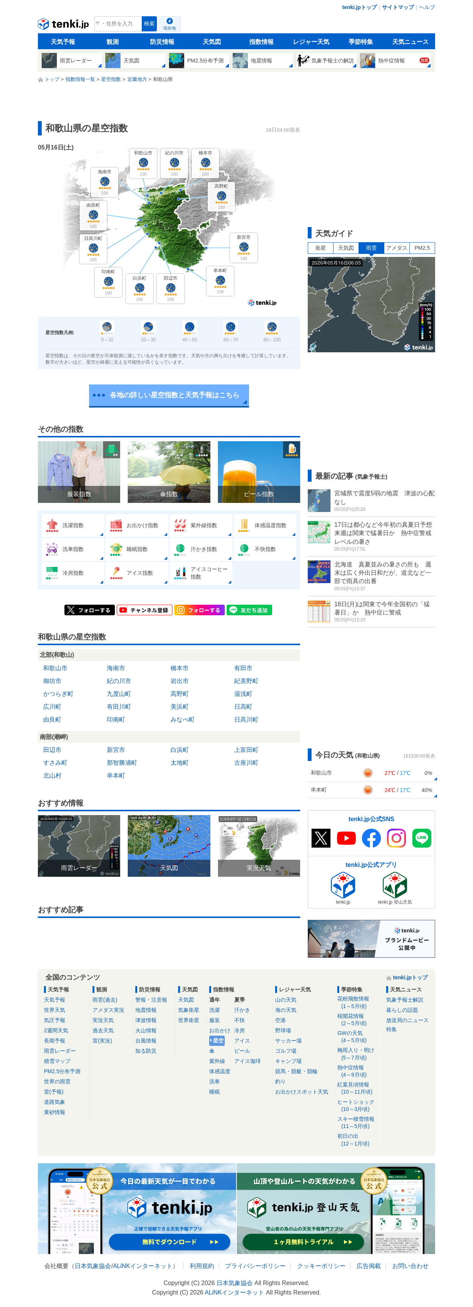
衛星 (320, 248)
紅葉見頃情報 (359, 1088)
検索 (149, 23)
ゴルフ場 (285, 1051)
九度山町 (119, 694)
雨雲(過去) (104, 1000)
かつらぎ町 (58, 694)
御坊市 (52, 681)
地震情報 (146, 1010)
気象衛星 (188, 1010)
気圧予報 (54, 1020)
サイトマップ (398, 7)
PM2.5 (422, 248)
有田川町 (119, 706)
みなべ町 (183, 719)
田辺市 (52, 750)
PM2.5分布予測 (62, 1071)
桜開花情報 (359, 1020)
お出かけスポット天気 (301, 1092)
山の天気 (285, 1000)
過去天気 (103, 1030)
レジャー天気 (311, 42)
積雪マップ (57, 1061)
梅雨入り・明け (359, 1054)
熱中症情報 (359, 1071)
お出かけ (219, 1030)
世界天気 (54, 1010)
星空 (218, 1041)
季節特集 (361, 42)
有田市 (243, 668)
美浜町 (180, 706)
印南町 (116, 719)
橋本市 (180, 668)
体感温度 (219, 1071)
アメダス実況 (108, 1010)
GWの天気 (359, 1037)
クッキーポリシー (321, 1266)
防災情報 (162, 42)
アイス (242, 1041)
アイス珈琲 (247, 1061)
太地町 (180, 762)
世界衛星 (188, 1020)
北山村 (52, 775)
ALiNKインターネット (142, 1266)
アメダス (396, 248)
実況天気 (103, 1020)
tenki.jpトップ (359, 7)
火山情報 (146, 1030)
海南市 (116, 668)
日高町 (243, 706)
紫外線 (217, 1061)
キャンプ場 (288, 1061)
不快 (239, 1020)
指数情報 (261, 42)
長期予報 (54, 1041)
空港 (280, 1020)
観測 (113, 42)
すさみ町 (55, 762)
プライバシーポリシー (255, 1266)
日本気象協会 (93, 1266)
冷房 (239, 1030)
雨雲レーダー (60, 1051)
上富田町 (246, 750)
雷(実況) (102, 1041)
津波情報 (146, 1020)
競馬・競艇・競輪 (296, 1071)
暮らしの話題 (402, 1010)
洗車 (214, 1081)
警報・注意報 (151, 1000)
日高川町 (246, 719)
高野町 (180, 694)
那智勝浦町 (122, 762)
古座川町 (246, 762)
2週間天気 (56, 1030)
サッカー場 (288, 1041)
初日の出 (359, 1140)
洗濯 (214, 1010)
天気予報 (63, 42)
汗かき (242, 1010)
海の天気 (285, 1010)
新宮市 (116, 750)
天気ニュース (410, 42)
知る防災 (146, 1051)
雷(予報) (53, 1092)
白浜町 (180, 750)
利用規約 (202, 1266)
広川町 (52, 706)
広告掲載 (369, 1266)
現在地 (169, 28)
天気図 (212, 42)
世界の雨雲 (57, 1081)
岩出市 (180, 681)
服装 (214, 1020)
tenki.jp (64, 25)
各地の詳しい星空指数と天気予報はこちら (175, 395)
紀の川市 (119, 681)
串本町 (116, 775)
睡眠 (214, 1092)
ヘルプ (427, 7)
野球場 (283, 1030)
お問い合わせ (410, 1266)
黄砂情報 (54, 1112)
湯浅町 (243, 694)
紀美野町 (246, 681)
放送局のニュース (407, 1020)
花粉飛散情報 (359, 1003)
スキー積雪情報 (359, 1123)
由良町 (52, 719)
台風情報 (146, 1041)
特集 (391, 1029)
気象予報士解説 (404, 1000)
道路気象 (54, 1102)
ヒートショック (359, 1106)
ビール (242, 1051)
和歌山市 (55, 668)
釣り (280, 1081)
